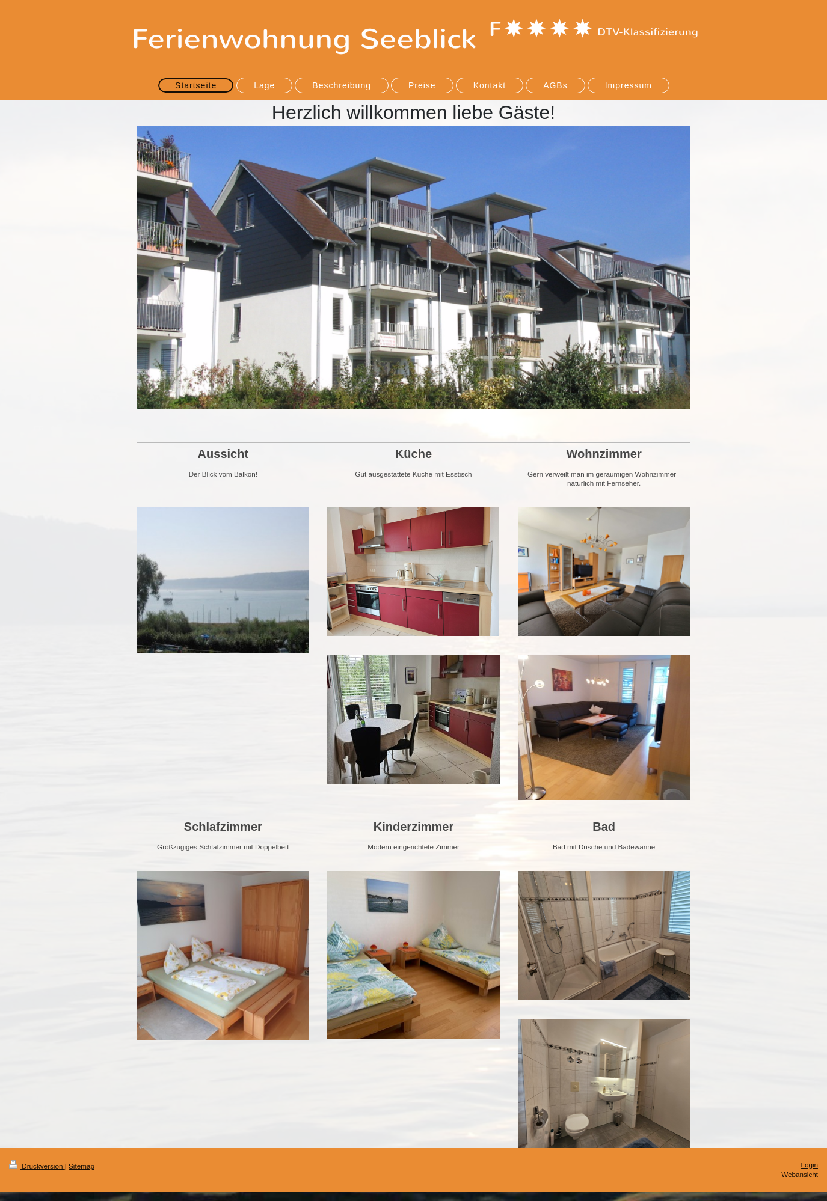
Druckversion (37, 1166)
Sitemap (81, 1166)
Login (809, 1165)
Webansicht (799, 1174)
